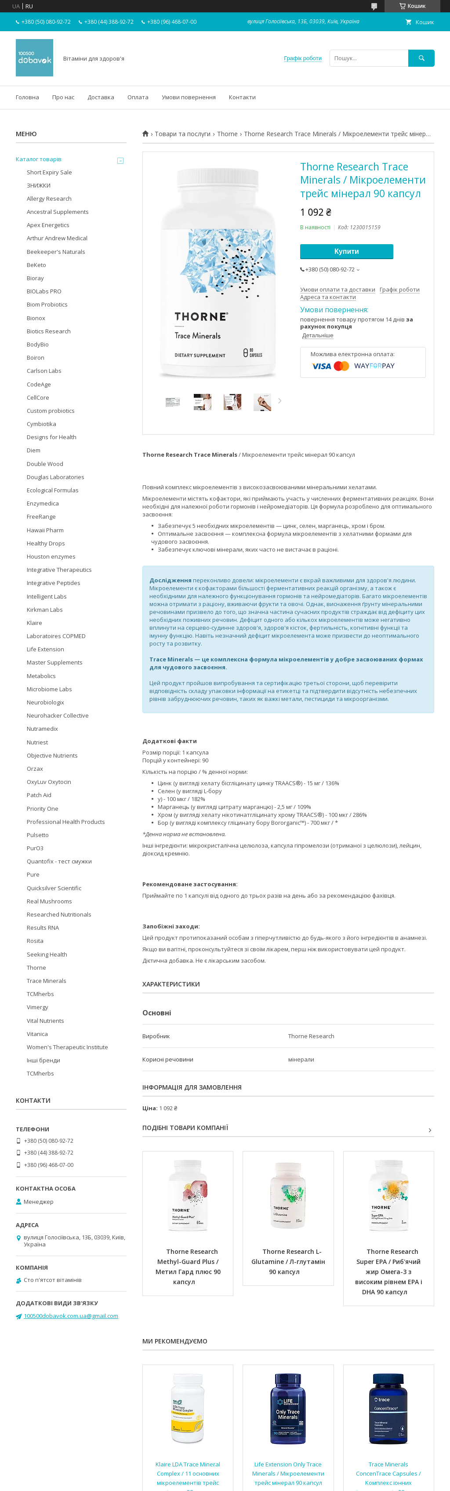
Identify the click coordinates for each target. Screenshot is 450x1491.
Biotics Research (49, 331)
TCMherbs (40, 994)
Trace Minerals (46, 981)
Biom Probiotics (47, 304)
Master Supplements (55, 662)
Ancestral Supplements (58, 212)
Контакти (242, 97)
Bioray (35, 278)
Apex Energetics (48, 225)
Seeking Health (47, 954)
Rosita (35, 941)
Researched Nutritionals (59, 914)
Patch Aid (39, 795)
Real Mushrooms (49, 901)
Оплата (138, 97)
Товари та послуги (182, 133)
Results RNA (43, 927)
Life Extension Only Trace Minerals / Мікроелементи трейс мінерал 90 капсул (289, 1473)
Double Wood (45, 464)
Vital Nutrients (45, 1021)
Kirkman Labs (45, 610)
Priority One (42, 808)
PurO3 (35, 848)
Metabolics (41, 676)
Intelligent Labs (47, 596)
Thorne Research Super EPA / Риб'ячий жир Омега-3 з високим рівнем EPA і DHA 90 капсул (389, 1271)
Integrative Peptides (53, 583)
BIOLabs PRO (44, 291)
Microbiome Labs (49, 689)
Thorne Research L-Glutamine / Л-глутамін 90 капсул (289, 1261)
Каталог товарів (39, 159)
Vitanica (37, 1034)
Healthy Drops (46, 543)
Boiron (35, 357)
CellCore (38, 397)
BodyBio (38, 344)
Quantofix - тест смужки (59, 861)
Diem (33, 450)
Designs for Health (51, 437)
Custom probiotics (51, 411)
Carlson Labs (44, 371)
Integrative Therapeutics (59, 570)
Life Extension (45, 649)
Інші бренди (43, 1060)
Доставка (100, 97)
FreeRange (41, 516)
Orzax (35, 769)
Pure (33, 874)
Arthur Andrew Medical (57, 238)
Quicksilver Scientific (54, 888)
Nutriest (37, 742)
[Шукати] (421, 58)
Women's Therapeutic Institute (67, 1047)
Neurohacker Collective (58, 715)
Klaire (34, 623)
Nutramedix (42, 729)
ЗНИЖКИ (39, 185)
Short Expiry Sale (49, 172)
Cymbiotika (41, 424)
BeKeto (36, 265)
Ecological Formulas (53, 490)
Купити (346, 251)
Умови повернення (189, 97)
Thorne (227, 133)
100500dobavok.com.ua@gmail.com (71, 1315)
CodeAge (39, 384)
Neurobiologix (45, 702)
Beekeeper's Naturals (56, 252)
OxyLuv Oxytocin (49, 782)
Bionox (36, 318)
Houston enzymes (51, 556)
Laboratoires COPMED (56, 636)
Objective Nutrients (52, 755)
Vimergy (37, 1007)
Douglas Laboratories (55, 477)
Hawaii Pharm (45, 530)
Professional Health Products (66, 822)
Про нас (63, 97)
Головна (27, 97)
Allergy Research (49, 198)
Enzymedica (43, 503)
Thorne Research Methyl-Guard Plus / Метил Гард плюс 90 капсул (189, 1266)
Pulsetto (38, 835)
